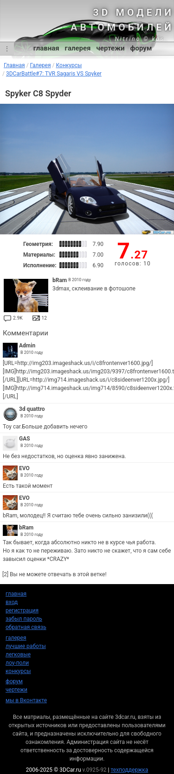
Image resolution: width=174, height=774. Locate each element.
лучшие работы (26, 646)
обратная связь (26, 627)
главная (46, 48)
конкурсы (18, 671)
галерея (78, 48)
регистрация (22, 610)
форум (141, 48)
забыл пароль (24, 619)
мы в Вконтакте (26, 700)
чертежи (110, 48)
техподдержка (129, 770)
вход (12, 602)
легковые (18, 654)
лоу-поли (17, 663)
